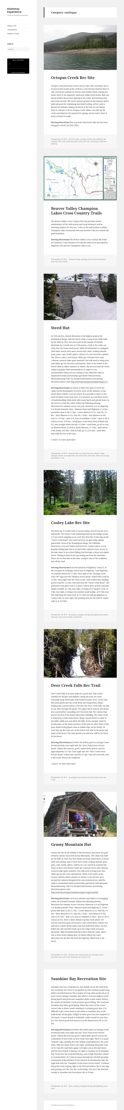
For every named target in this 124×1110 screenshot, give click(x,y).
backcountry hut (88, 453)
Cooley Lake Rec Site (70, 522)
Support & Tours (13, 33)
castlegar (83, 139)
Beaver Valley (75, 259)
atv (80, 453)
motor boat (66, 141)
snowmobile (55, 458)
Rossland (74, 957)
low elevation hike (83, 777)
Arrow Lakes (74, 139)
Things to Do (11, 26)
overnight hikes (69, 456)
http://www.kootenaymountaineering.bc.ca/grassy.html (74, 892)
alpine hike (74, 453)
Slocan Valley (67, 617)
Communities (12, 30)
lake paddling (98, 139)
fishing (89, 139)
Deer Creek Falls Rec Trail (75, 685)
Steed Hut (60, 327)
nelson (60, 456)
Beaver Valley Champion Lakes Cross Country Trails (76, 210)
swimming (94, 141)
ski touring (105, 456)
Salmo (65, 262)
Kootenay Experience (14, 10)
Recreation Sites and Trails (80, 141)
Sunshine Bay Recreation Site (78, 978)
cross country (92, 259)
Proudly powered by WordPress (62, 1105)
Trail (62, 458)
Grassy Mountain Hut (71, 844)
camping (73, 615)
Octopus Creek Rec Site (73, 77)
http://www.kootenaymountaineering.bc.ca (89, 382)
